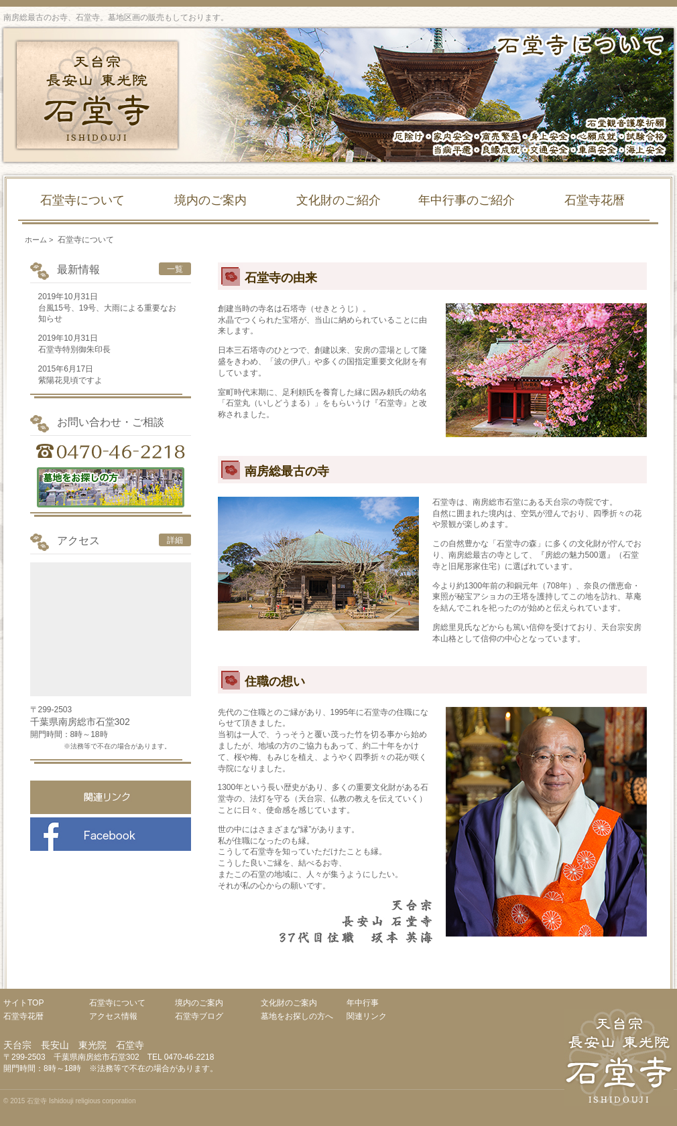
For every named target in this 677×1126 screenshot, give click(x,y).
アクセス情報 (113, 1016)
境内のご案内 (210, 200)
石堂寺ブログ (199, 1016)
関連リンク (367, 1016)
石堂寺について (82, 200)
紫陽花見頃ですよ (70, 380)
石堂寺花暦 (594, 200)
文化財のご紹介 (338, 200)
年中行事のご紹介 (466, 200)
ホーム (36, 240)
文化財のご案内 (289, 1003)
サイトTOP (23, 1003)
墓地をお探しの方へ (297, 1016)
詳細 (175, 540)
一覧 (175, 269)
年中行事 (363, 1003)
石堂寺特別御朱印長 (74, 349)
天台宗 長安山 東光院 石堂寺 (97, 95)
